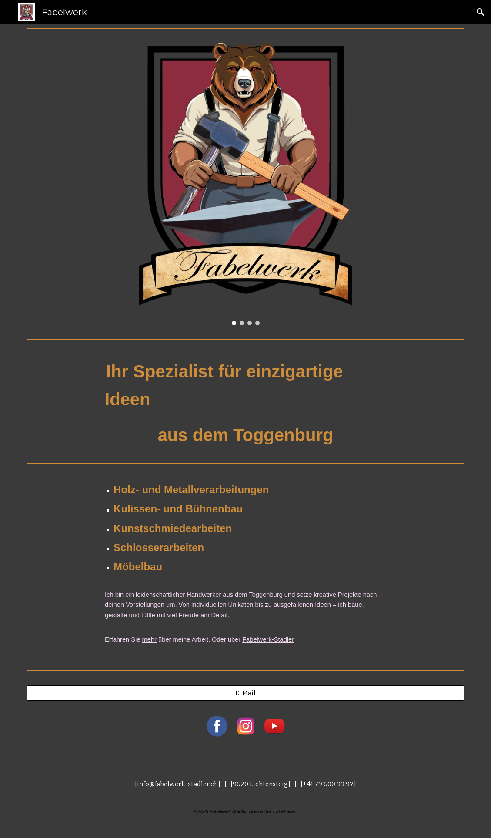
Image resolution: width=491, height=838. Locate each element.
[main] (245, 401)
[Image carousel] (245, 184)
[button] (480, 12)
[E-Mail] (245, 693)
